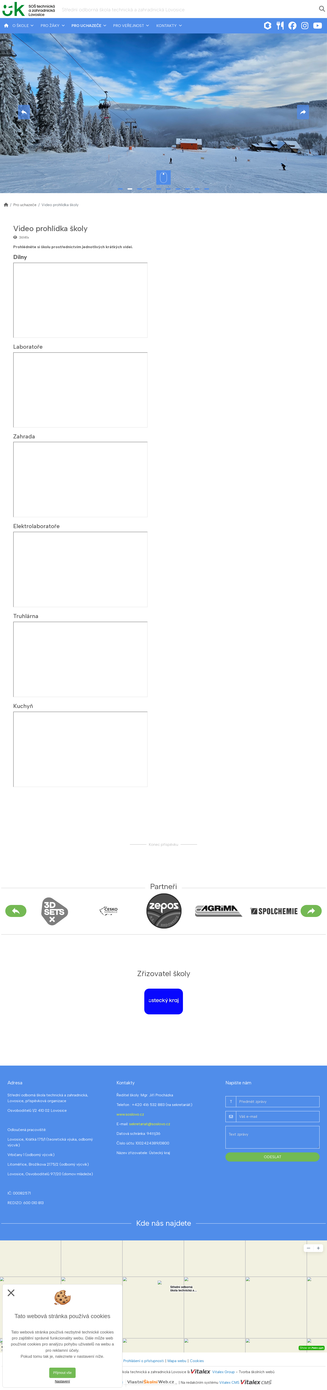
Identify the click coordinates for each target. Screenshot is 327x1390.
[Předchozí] (15, 911)
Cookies (197, 1361)
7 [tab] (178, 189)
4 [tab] (149, 189)
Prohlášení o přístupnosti (143, 1361)
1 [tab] (120, 189)
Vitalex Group (223, 1372)
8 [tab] (187, 189)
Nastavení (62, 1381)
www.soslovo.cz (130, 1114)
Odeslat (272, 1157)
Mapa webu (177, 1361)
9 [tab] (197, 189)
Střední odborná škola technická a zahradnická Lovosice (123, 10)
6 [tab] (168, 189)
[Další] (311, 911)
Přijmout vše (62, 1373)
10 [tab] (206, 189)
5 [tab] (158, 189)
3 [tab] (139, 189)
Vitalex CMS (229, 1382)
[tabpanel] (163, 112)
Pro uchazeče (24, 204)
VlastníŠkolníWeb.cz (134, 1382)
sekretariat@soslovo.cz (149, 1124)
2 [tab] (129, 189)
